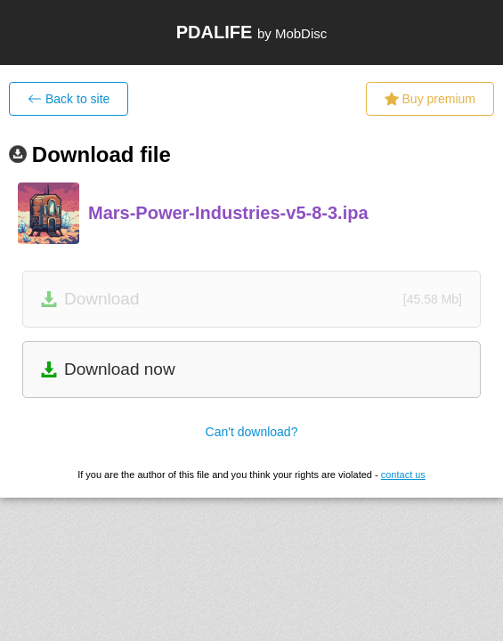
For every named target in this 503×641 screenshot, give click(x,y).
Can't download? (252, 432)
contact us (403, 474)
